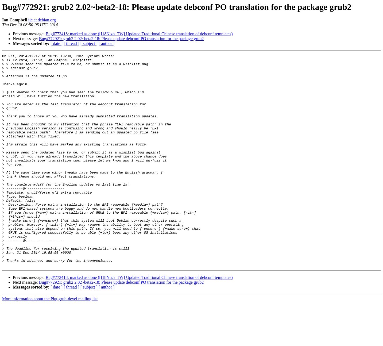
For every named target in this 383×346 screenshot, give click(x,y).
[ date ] (57, 43)
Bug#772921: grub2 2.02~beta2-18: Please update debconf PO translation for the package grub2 (121, 38)
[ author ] (107, 43)
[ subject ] (89, 43)
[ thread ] (71, 43)
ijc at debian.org (42, 20)
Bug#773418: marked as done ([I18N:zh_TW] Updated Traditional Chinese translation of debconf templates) (139, 34)
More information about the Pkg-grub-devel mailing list (50, 341)
